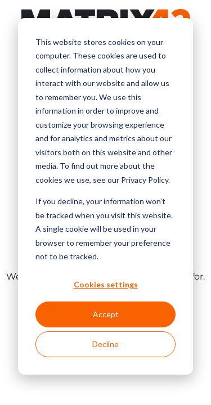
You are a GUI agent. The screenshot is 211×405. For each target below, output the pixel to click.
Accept (106, 314)
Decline (105, 344)
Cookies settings (106, 284)
